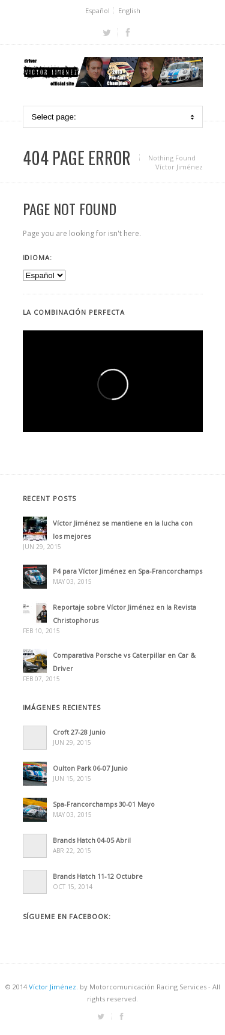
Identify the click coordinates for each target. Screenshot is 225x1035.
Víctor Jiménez (179, 166)
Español (97, 10)
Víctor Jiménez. (53, 986)
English (129, 10)
